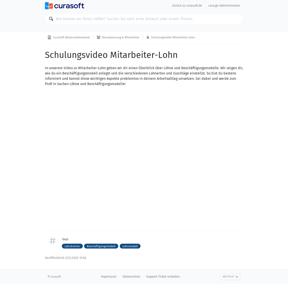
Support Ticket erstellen (163, 276)
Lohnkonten (72, 246)
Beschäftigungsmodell (101, 246)
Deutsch (230, 276)
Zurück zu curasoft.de (187, 5)
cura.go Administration (224, 5)
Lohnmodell (130, 246)
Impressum (108, 276)
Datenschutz (131, 276)
